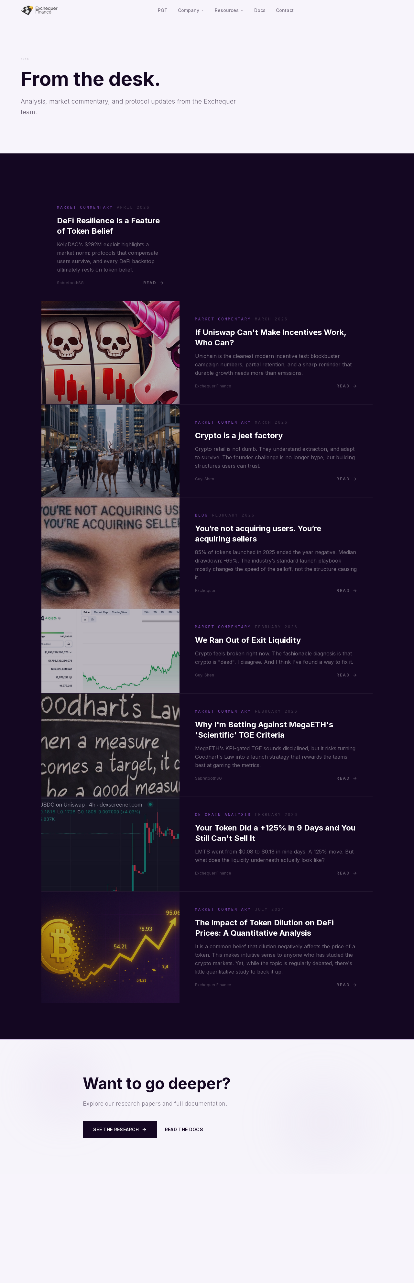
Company (191, 10)
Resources (229, 10)
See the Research (120, 1129)
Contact (285, 10)
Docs (260, 10)
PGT (163, 10)
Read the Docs (184, 1129)
